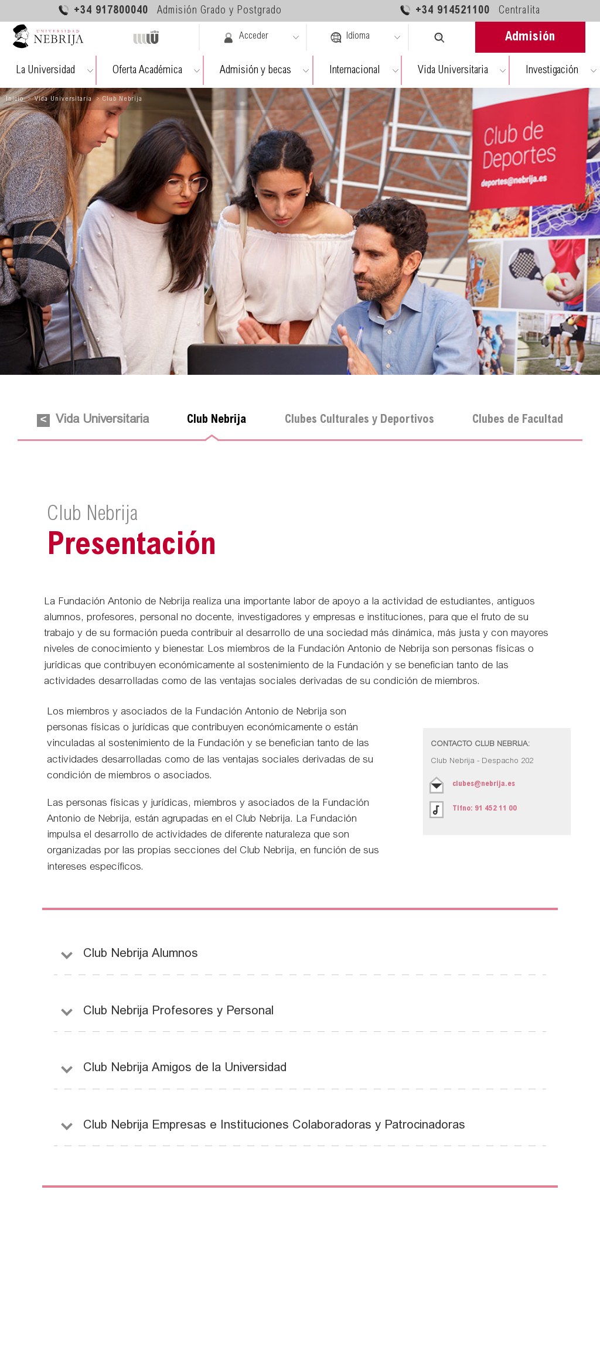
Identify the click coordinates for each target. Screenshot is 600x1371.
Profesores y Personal (178, 1012)
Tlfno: (484, 809)
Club (216, 420)
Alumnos (140, 955)
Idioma (350, 37)
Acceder (245, 37)
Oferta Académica (147, 70)
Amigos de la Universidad (185, 1069)
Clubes (359, 420)
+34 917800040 (169, 10)
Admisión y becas (255, 70)
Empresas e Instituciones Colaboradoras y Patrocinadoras (274, 1126)
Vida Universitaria (453, 70)
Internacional (354, 70)
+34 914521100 (469, 10)
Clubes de (517, 420)
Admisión (530, 37)
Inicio (14, 98)
